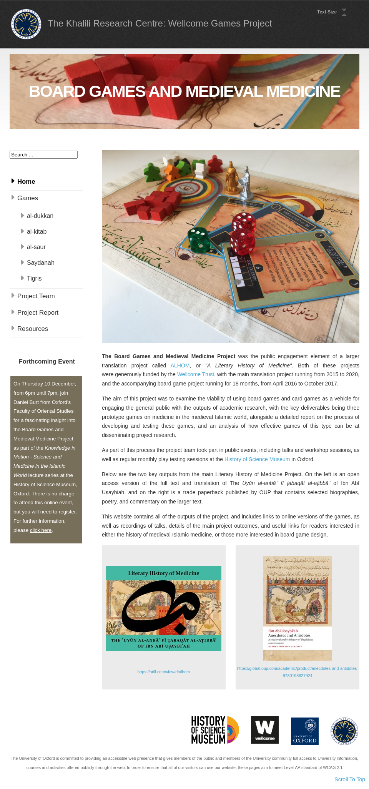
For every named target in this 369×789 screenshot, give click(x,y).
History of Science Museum (257, 459)
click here (41, 530)
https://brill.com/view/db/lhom (163, 671)
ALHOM (180, 365)
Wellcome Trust (195, 374)
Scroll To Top (349, 779)
